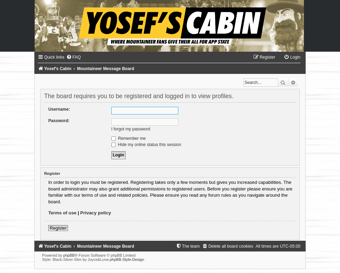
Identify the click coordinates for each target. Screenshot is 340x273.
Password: (58, 120)
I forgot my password (130, 129)
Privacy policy (95, 212)
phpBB (69, 255)
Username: (59, 109)
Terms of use (62, 212)
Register (58, 228)
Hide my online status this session (146, 144)
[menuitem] (73, 57)
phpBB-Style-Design (127, 259)
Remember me (128, 138)
